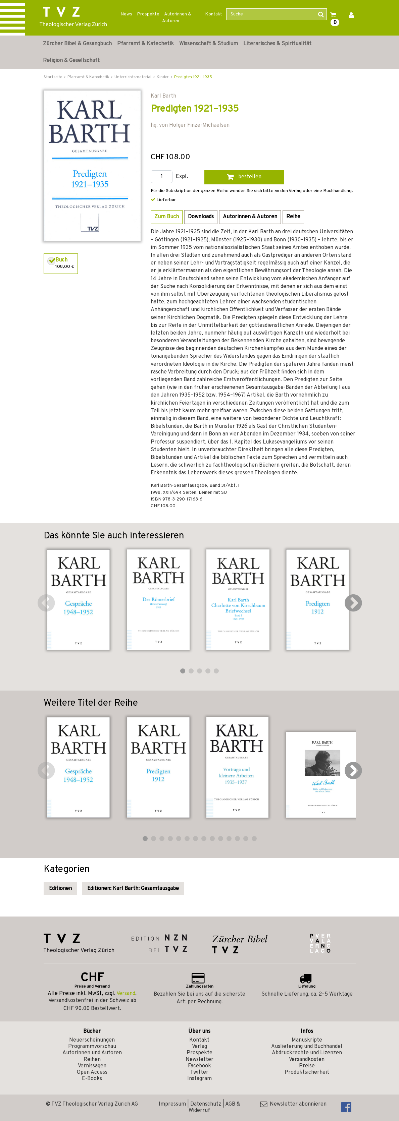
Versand (125, 993)
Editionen (60, 888)
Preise (307, 1066)
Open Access (92, 1072)
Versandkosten (307, 1059)
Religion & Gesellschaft (71, 60)
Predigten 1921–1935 (193, 77)
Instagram (199, 1078)
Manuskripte (307, 1040)
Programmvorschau (92, 1046)
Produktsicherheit (307, 1072)
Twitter (199, 1072)
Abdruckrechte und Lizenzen (307, 1053)
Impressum (172, 1104)
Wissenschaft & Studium (208, 44)
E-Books (92, 1078)
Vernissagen (92, 1066)
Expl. (182, 177)
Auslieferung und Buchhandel (306, 1046)
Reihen (92, 1059)
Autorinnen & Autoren (176, 17)
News (126, 14)
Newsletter (199, 1059)
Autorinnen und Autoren (92, 1053)
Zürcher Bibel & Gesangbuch (77, 44)
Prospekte (148, 14)
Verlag (199, 1046)
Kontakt (213, 14)
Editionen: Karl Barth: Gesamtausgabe (133, 888)
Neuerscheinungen (92, 1040)
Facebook (199, 1066)
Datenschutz (205, 1104)
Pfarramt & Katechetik (145, 44)
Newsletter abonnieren (293, 1104)
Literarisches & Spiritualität (277, 44)
